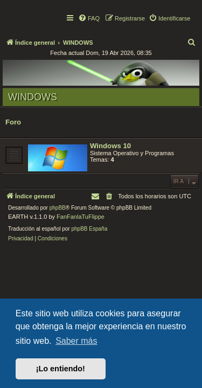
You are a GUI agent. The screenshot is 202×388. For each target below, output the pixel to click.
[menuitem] (89, 18)
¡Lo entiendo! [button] (60, 368)
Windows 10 (110, 146)
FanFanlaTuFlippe (81, 216)
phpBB (58, 208)
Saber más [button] (76, 340)
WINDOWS (32, 97)
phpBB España (89, 229)
